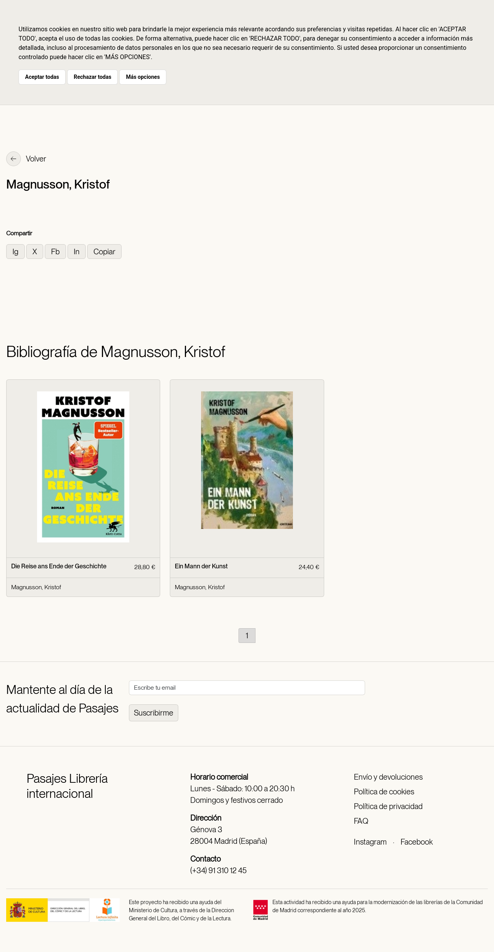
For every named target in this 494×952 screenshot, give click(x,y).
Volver (26, 159)
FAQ (361, 821)
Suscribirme (153, 712)
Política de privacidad (388, 806)
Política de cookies (384, 791)
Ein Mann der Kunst (201, 566)
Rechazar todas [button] (92, 77)
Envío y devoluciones (388, 777)
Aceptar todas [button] (42, 77)
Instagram (370, 842)
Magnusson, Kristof (36, 587)
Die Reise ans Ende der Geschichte (59, 566)
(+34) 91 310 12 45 (218, 870)
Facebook (417, 842)
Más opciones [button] (143, 77)
